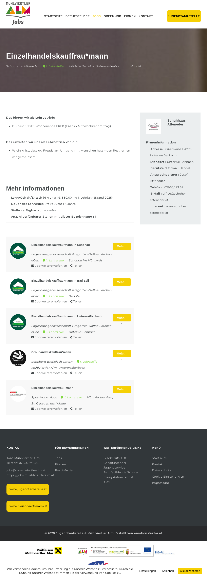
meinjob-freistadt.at (119, 477)
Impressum (160, 483)
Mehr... (122, 246)
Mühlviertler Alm (101, 533)
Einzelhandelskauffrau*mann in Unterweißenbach (66, 316)
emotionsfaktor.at (148, 533)
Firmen (130, 16)
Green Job (112, 16)
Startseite (53, 16)
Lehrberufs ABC (115, 458)
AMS (107, 482)
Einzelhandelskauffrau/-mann (52, 388)
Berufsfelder (77, 16)
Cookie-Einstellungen (168, 476)
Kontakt (145, 16)
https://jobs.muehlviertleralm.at (30, 475)
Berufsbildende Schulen (121, 472)
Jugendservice (114, 467)
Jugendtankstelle (184, 16)
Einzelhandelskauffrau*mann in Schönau (60, 244)
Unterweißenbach (180, 162)
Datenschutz (161, 470)
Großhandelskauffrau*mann (51, 352)
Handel (135, 66)
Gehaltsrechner (115, 463)
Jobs (97, 16)
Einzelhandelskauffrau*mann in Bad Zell (60, 280)
